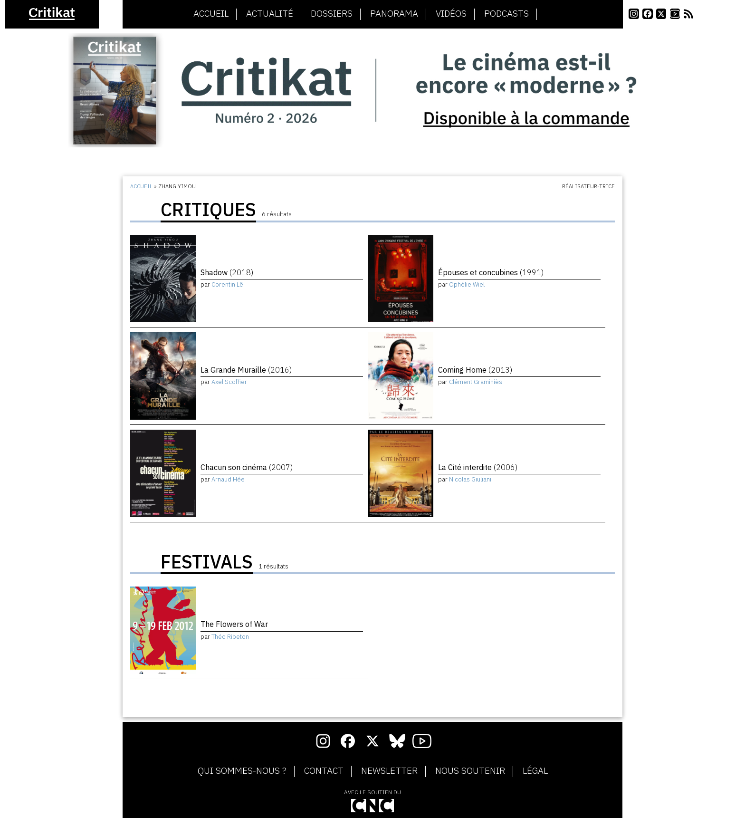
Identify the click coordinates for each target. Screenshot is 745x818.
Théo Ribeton (230, 637)
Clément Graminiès (475, 382)
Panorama (394, 14)
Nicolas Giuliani (470, 479)
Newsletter (389, 771)
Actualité (269, 14)
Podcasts (506, 14)
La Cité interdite (477, 467)
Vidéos (451, 14)
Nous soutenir (470, 771)
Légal (535, 771)
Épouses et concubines (491, 272)
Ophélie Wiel (467, 284)
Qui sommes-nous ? (242, 771)
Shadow (227, 272)
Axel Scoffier (229, 382)
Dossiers (332, 14)
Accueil (211, 14)
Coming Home (475, 370)
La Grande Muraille (246, 370)
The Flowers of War (234, 624)
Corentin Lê (227, 284)
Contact (324, 771)
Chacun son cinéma (247, 467)
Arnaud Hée (228, 479)
